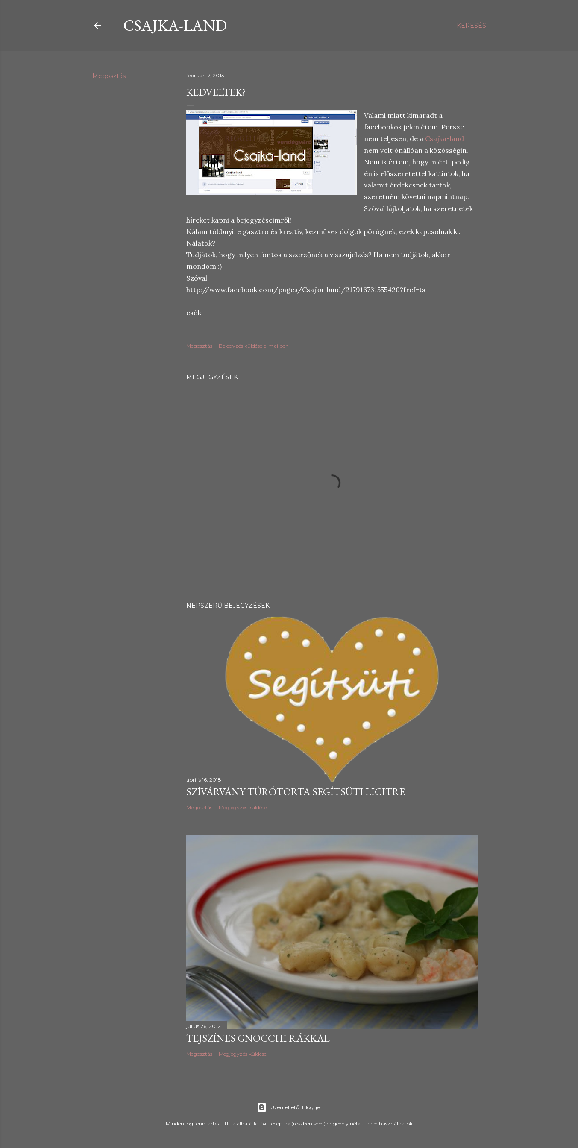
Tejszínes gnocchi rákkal (258, 1038)
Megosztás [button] (109, 76)
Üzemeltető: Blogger (289, 1107)
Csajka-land (444, 138)
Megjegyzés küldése (243, 807)
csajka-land (175, 25)
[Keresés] (471, 25)
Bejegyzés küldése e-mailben (254, 346)
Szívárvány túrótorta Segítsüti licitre (295, 791)
